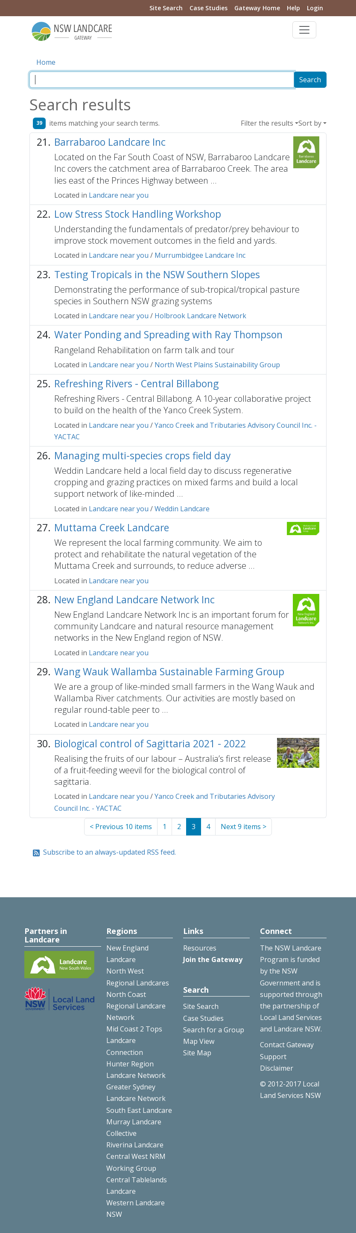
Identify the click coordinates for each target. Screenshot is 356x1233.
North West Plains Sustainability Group (217, 364)
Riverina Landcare (134, 1144)
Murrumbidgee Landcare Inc (200, 255)
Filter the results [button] (267, 123)
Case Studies (209, 8)
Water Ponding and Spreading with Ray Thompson (168, 334)
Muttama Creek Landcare (111, 527)
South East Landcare (139, 1110)
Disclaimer (276, 1068)
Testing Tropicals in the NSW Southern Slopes (157, 274)
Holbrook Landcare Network (200, 315)
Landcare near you (119, 195)
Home (45, 62)
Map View (198, 1041)
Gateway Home (257, 8)
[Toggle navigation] (304, 29)
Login (315, 8)
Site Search (166, 8)
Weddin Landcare (182, 508)
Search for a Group (213, 1029)
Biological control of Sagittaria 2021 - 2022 (150, 743)
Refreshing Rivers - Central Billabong (136, 383)
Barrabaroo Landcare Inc (110, 142)
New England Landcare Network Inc (134, 599)
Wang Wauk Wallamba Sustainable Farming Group (169, 671)
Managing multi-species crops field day (142, 455)
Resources (199, 948)
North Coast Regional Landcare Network (136, 1006)
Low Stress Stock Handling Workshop (137, 214)
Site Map (197, 1052)
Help (293, 8)
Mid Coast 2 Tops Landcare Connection (134, 1040)
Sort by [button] (309, 123)
